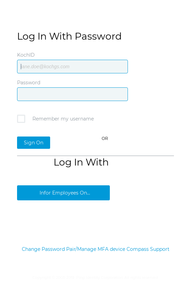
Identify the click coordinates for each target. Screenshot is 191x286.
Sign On (33, 143)
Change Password (43, 249)
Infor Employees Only (65, 193)
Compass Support (148, 249)
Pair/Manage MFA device (95, 249)
